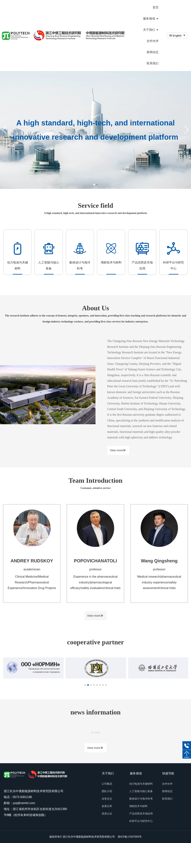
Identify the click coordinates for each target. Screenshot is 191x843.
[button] (186, 130)
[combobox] (177, 35)
